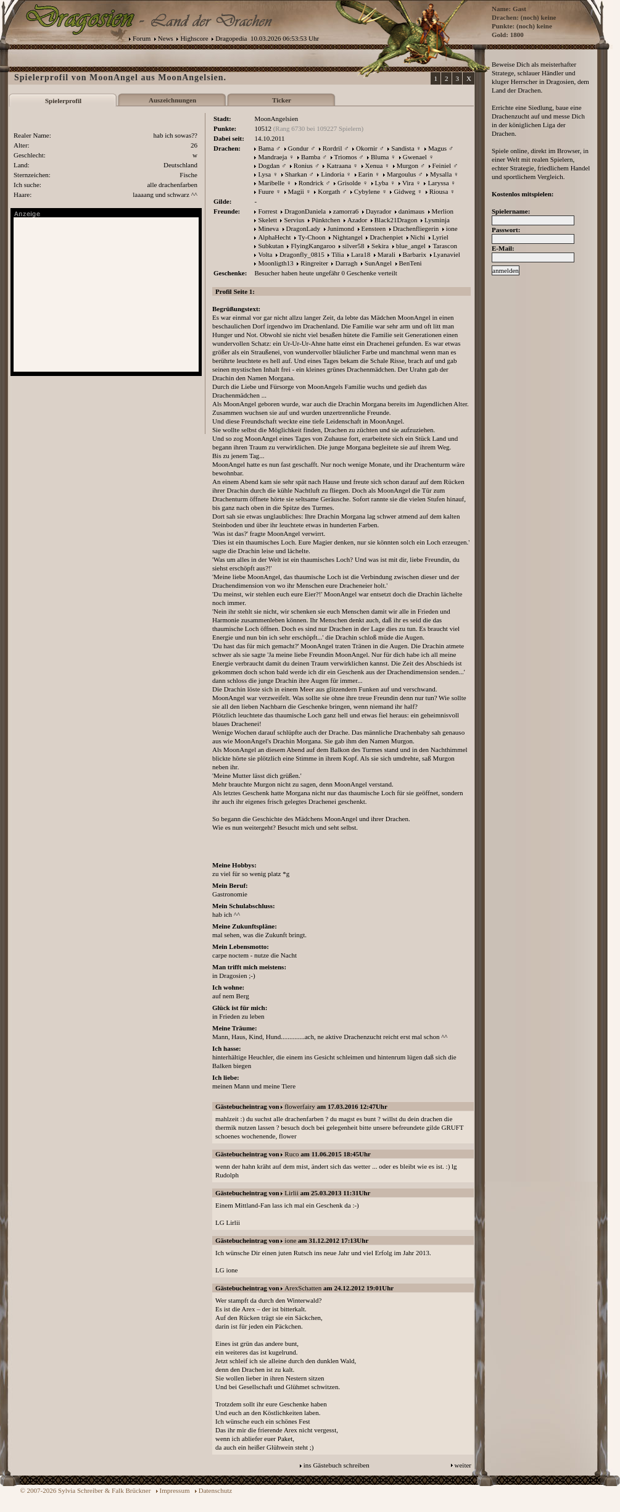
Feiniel (442, 165)
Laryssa (438, 182)
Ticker (281, 100)
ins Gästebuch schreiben (337, 1465)
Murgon (407, 165)
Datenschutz (215, 1490)
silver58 (353, 245)
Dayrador (379, 211)
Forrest (267, 211)
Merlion (442, 211)
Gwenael (415, 157)
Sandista (402, 148)
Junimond (341, 228)
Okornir (367, 148)
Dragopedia (231, 38)
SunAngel (378, 263)
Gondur (298, 148)
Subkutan (271, 245)
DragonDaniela (305, 211)
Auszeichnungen (172, 100)
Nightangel (348, 237)
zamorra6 (346, 211)
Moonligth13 (275, 263)
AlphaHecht (274, 237)
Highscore (194, 38)
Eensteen (374, 228)
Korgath (329, 191)
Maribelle (271, 182)
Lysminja (437, 219)
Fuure (266, 191)
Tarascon (444, 245)
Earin (365, 174)
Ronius (303, 165)
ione (452, 228)
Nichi (417, 237)
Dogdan (268, 165)
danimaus (411, 211)
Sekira (380, 245)
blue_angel (411, 245)
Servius (294, 219)
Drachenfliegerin (416, 228)
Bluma (380, 157)
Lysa (264, 174)
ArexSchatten (302, 1288)
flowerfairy (299, 1106)
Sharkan (296, 174)
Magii (296, 191)
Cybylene (367, 191)
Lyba (382, 182)
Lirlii (291, 1193)
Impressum (175, 1490)
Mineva (268, 228)
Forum (142, 38)
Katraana (338, 165)
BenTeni (410, 263)
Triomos (345, 157)
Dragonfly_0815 (301, 254)
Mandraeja (272, 157)
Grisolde (349, 182)
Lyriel (440, 237)
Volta (265, 254)
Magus (437, 148)
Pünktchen (326, 219)
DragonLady (303, 228)
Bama (266, 148)
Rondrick (311, 182)
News (165, 38)
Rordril (332, 148)
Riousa (438, 191)
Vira (408, 182)
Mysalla (441, 174)
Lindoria (332, 174)
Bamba (310, 157)
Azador (357, 219)
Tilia (337, 254)
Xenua (374, 165)
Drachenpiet (386, 237)
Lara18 (360, 254)
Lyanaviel (447, 254)
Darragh (346, 263)
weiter (463, 1465)
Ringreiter (314, 263)
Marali (386, 254)
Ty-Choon (311, 237)
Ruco (291, 1154)
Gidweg (404, 191)
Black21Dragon (396, 219)
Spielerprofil (63, 100)
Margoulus (401, 174)
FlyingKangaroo (313, 245)
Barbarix (414, 254)
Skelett (267, 219)
